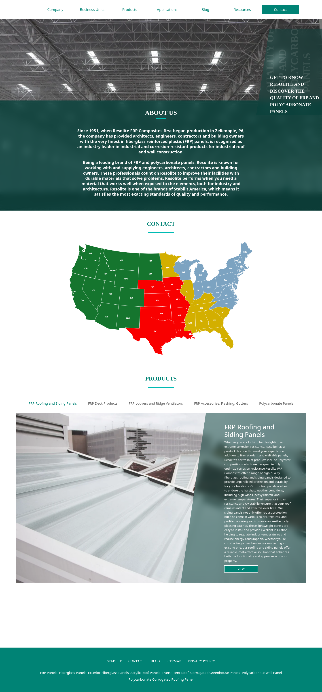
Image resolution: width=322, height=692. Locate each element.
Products (129, 9)
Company (55, 9)
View (241, 569)
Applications (167, 9)
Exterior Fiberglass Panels (108, 672)
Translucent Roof (175, 672)
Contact (280, 9)
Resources (242, 9)
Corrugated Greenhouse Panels (215, 672)
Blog (205, 9)
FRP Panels (48, 672)
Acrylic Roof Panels (145, 672)
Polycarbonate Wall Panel (262, 672)
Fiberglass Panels (72, 672)
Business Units (92, 9)
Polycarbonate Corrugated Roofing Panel (161, 679)
